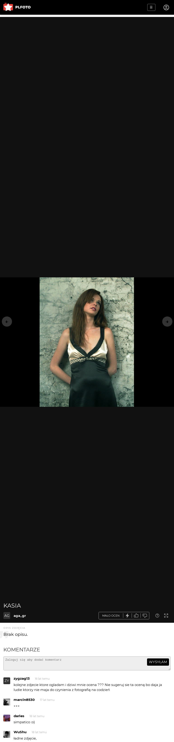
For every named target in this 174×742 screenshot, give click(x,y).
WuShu (20, 734)
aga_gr (20, 615)
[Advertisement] (87, 48)
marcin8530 (24, 702)
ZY (7, 683)
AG (7, 615)
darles (19, 718)
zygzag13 (22, 680)
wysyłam (158, 662)
